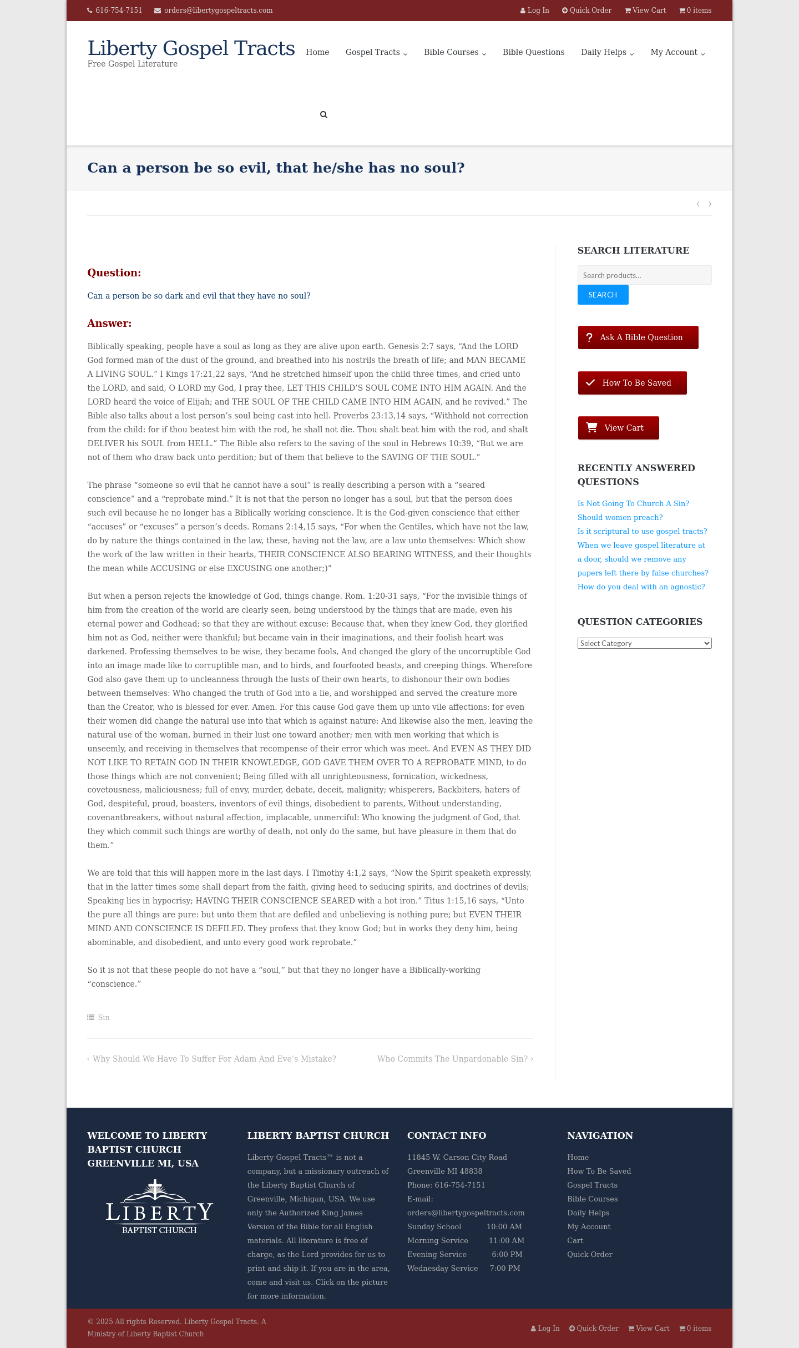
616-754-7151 (118, 10)
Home (317, 52)
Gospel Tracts (373, 52)
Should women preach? (620, 517)
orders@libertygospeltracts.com (218, 10)
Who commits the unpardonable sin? (452, 1058)
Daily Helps (603, 52)
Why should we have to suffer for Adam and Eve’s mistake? (214, 1058)
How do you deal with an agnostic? (641, 587)
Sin (103, 1017)
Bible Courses (451, 52)
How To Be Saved (599, 1171)
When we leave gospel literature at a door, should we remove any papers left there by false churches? (643, 559)
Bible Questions (534, 52)
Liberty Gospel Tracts (220, 1322)
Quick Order (589, 1254)
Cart (575, 1240)
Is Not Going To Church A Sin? (634, 503)
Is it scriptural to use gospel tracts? (642, 531)
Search (603, 294)
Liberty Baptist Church (303, 1185)
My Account (674, 52)
